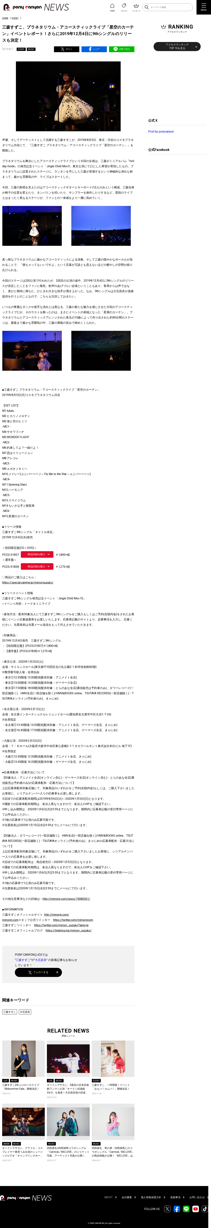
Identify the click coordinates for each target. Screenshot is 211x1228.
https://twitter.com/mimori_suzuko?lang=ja (61, 925)
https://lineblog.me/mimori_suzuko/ (69, 930)
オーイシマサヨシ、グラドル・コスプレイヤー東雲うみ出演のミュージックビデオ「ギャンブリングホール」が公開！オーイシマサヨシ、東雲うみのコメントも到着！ (22, 1152)
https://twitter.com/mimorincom (73, 920)
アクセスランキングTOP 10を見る (177, 46)
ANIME (6, 1144)
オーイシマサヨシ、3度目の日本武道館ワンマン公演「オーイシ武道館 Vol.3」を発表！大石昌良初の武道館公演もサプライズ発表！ (68, 1089)
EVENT (15, 18)
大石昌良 (41, 960)
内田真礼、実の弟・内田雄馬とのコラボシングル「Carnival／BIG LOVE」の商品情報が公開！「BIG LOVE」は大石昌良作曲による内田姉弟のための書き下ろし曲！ (113, 1152)
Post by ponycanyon (161, 131)
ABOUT (108, 1197)
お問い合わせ (197, 1197)
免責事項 (175, 1197)
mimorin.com (10, 920)
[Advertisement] (175, 84)
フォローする (38, 972)
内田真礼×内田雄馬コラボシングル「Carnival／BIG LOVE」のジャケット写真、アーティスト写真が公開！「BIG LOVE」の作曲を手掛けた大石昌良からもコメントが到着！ (68, 1152)
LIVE (5, 1080)
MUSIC (31, 49)
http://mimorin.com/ (56, 914)
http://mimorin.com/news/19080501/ (66, 899)
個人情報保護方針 (151, 1197)
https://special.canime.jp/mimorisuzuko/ (27, 582)
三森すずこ (23, 960)
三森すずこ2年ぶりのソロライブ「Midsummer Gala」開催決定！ (20, 1086)
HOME (5, 18)
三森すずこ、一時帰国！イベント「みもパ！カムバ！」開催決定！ (111, 1086)
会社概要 (127, 1197)
